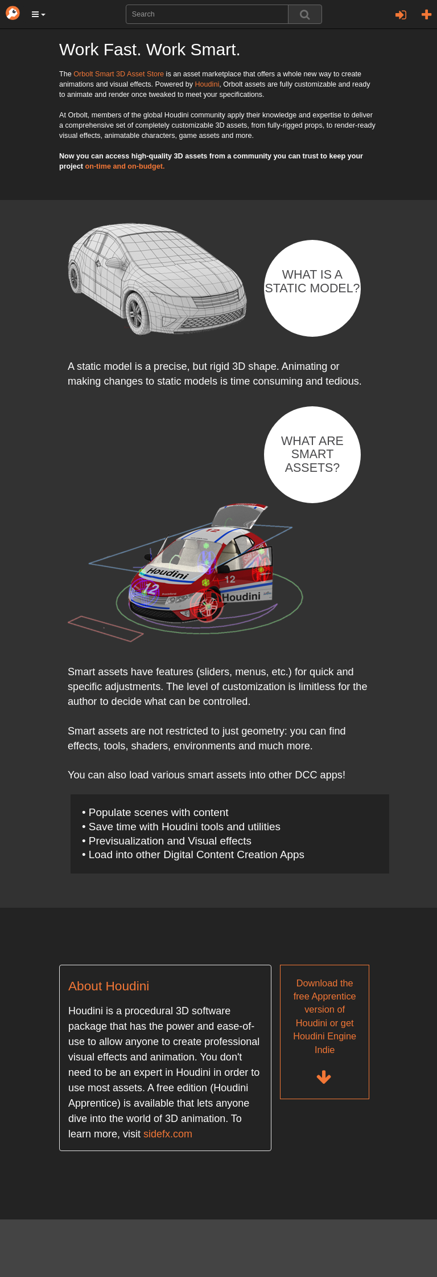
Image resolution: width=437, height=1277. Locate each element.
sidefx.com (167, 1134)
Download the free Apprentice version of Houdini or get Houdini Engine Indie (324, 1032)
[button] (38, 14)
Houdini (207, 84)
